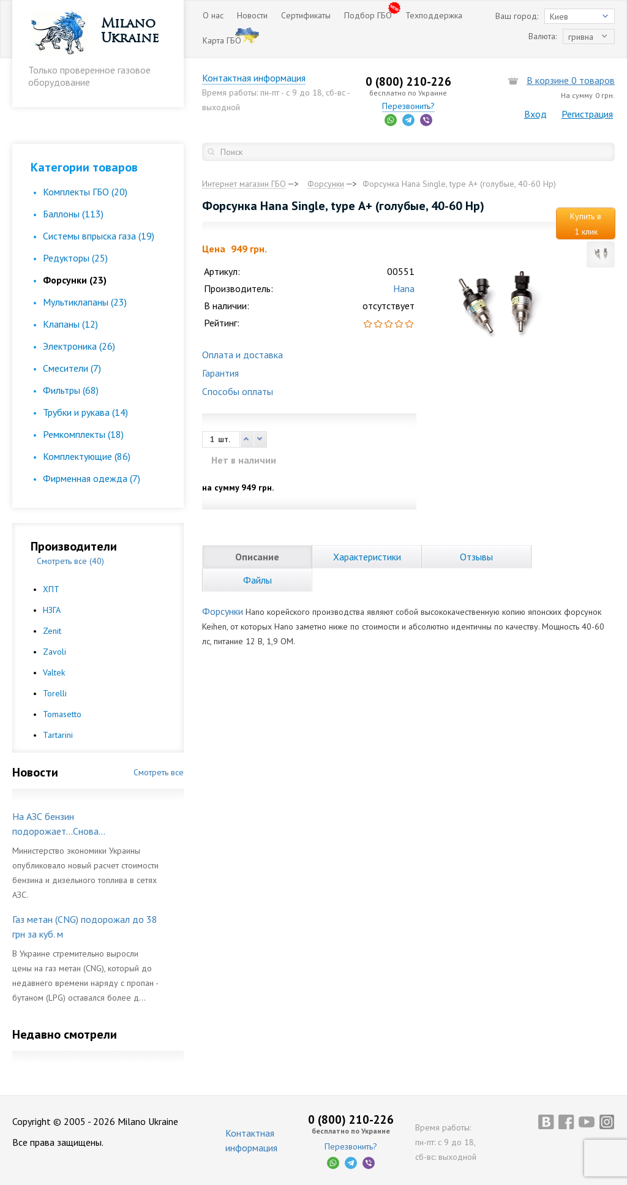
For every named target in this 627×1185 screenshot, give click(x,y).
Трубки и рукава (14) (85, 412)
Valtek (54, 672)
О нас (213, 15)
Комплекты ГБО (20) (85, 192)
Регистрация (587, 114)
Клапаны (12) (70, 324)
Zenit (52, 630)
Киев (559, 16)
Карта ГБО (222, 40)
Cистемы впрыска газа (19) (98, 236)
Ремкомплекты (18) (83, 434)
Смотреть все (158, 772)
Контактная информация (254, 78)
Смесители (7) (72, 368)
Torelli (55, 693)
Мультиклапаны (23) (85, 302)
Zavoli (54, 651)
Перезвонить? (408, 105)
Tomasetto (62, 714)
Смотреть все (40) (70, 560)
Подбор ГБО (368, 15)
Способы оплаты (237, 391)
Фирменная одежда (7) (91, 478)
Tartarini (58, 734)
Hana (404, 288)
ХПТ (51, 589)
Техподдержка (433, 15)
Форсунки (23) (75, 280)
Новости (252, 15)
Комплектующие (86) (86, 456)
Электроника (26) (79, 346)
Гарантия (220, 373)
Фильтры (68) (71, 390)
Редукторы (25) (75, 258)
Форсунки (222, 611)
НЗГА (52, 609)
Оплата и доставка (242, 354)
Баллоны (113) (73, 214)
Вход (535, 114)
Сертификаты (306, 15)
